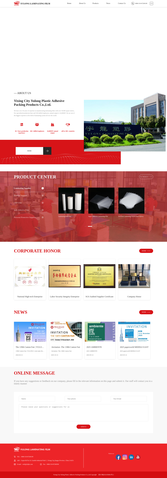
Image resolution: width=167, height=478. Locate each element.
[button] (151, 71)
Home (69, 3)
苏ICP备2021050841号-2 (106, 475)
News (108, 3)
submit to (83, 427)
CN (151, 3)
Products (96, 3)
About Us (82, 3)
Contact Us (122, 3)
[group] (71, 202)
